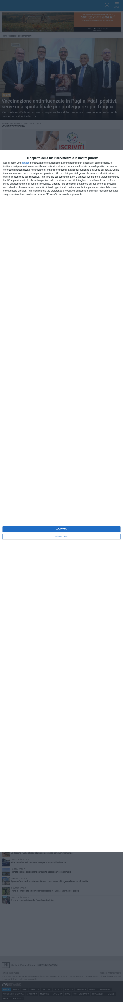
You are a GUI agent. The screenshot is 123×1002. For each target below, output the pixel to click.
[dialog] (61, 501)
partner (25, 163)
